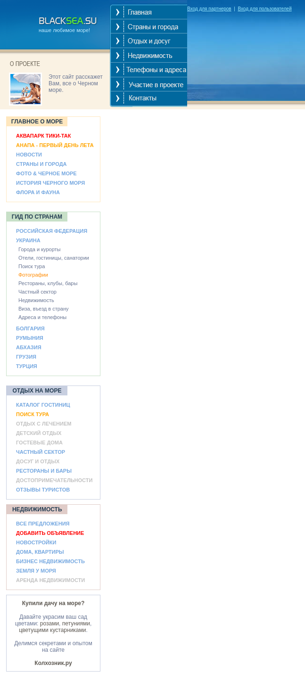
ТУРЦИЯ (26, 366)
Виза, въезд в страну (43, 309)
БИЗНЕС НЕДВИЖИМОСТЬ (50, 561)
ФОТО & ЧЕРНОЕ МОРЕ (46, 173)
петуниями (76, 623)
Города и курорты (39, 249)
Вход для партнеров (209, 8)
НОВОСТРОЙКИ (36, 542)
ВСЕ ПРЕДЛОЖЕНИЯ (42, 523)
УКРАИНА (28, 240)
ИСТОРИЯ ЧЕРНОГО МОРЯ (50, 183)
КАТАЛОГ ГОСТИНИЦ (43, 405)
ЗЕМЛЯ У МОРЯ (36, 571)
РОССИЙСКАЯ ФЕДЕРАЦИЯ (51, 231)
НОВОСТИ (29, 154)
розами (49, 623)
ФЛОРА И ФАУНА (38, 192)
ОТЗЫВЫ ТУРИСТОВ (43, 489)
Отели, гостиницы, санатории (53, 258)
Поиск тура (31, 266)
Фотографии (33, 275)
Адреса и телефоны (42, 317)
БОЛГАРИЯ (30, 328)
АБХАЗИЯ (28, 347)
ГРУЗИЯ (26, 357)
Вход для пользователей (264, 8)
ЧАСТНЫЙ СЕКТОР (40, 452)
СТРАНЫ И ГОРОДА (41, 164)
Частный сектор (37, 292)
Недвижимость (36, 300)
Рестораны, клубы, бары (47, 283)
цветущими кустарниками (52, 630)
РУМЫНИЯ (29, 338)
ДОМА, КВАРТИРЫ (40, 552)
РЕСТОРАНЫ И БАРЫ (44, 471)
